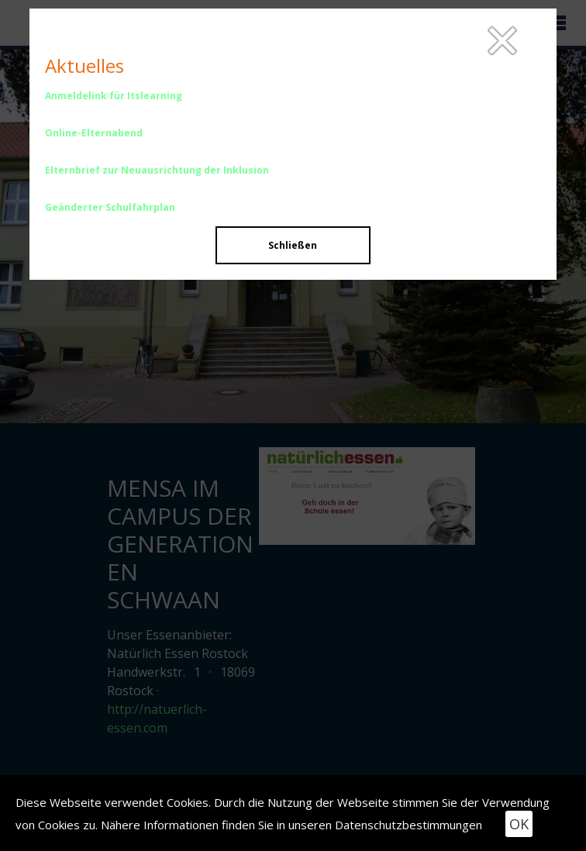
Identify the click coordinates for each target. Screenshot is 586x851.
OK (519, 824)
